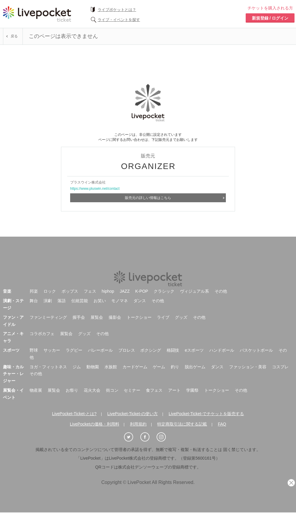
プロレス (126, 347)
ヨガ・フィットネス (48, 364)
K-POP (141, 288)
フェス (90, 288)
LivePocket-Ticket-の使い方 (132, 411)
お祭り (72, 387)
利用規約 (138, 421)
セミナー (132, 387)
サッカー (52, 347)
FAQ (222, 421)
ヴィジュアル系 (194, 288)
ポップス (70, 288)
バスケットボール (256, 347)
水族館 (110, 364)
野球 (34, 347)
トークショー (139, 314)
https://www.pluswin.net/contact (95, 189)
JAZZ (125, 288)
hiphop (108, 288)
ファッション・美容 (247, 364)
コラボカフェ (42, 331)
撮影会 (115, 314)
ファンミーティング (48, 314)
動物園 (92, 364)
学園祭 (192, 387)
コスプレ (280, 364)
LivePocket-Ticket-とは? (74, 411)
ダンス (139, 298)
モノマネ (119, 298)
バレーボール (100, 347)
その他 (221, 288)
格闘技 (173, 347)
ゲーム (159, 364)
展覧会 (97, 314)
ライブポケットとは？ (117, 9)
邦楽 (34, 288)
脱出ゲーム (195, 364)
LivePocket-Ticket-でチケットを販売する (206, 411)
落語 (61, 298)
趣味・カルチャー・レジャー (13, 371)
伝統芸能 (79, 298)
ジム (77, 364)
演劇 (48, 298)
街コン (112, 387)
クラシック (164, 288)
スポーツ (11, 347)
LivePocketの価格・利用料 (94, 421)
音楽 (7, 288)
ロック (50, 288)
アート (174, 387)
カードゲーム (135, 364)
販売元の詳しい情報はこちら (148, 198)
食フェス (154, 387)
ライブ (163, 314)
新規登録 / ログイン (270, 18)
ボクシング (150, 347)
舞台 (34, 298)
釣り (175, 364)
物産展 (36, 387)
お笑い (100, 298)
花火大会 (92, 387)
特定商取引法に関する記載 (182, 421)
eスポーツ (194, 347)
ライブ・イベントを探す (119, 19)
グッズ (181, 314)
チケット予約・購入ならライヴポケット (37, 14)
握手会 (79, 314)
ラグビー (74, 347)
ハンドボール (221, 347)
